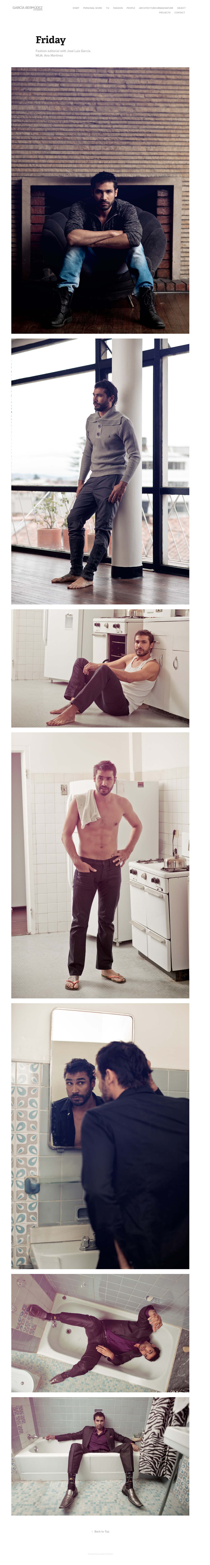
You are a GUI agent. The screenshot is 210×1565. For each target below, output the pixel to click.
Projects (164, 12)
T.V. (107, 8)
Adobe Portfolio (106, 1553)
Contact (179, 12)
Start (76, 8)
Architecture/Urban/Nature (156, 8)
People (131, 8)
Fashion (118, 8)
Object (181, 8)
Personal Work (92, 8)
